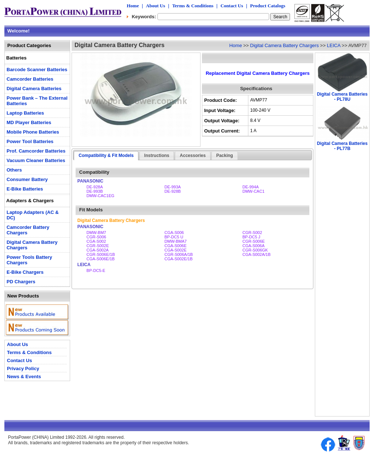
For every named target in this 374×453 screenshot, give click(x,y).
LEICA (333, 45)
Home (133, 5)
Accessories (193, 155)
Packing (224, 155)
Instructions (156, 155)
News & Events (24, 376)
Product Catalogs (267, 5)
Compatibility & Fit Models (106, 155)
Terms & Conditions (192, 5)
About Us (155, 5)
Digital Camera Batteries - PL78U (342, 97)
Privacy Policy (23, 368)
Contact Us (232, 5)
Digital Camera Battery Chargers (284, 45)
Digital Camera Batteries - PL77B (342, 146)
